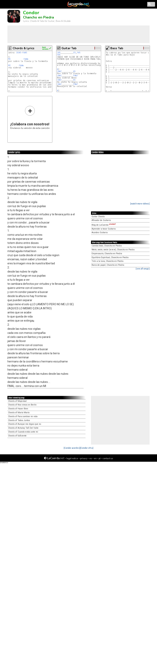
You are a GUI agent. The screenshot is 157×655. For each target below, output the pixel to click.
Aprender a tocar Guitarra (104, 229)
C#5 (59, 52)
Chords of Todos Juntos (19, 420)
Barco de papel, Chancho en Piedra (108, 265)
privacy (83, 458)
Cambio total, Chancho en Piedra (107, 245)
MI (9, 59)
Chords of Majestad (17, 401)
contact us (108, 458)
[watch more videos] (140, 203)
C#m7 (59, 71)
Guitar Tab (69, 48)
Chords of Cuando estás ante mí (23, 432)
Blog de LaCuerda (104, 225)
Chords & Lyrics (23, 48)
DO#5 (18, 52)
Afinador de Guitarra (101, 220)
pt (100, 458)
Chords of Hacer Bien (18, 408)
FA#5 (24, 52)
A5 (74, 71)
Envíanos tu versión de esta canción (30, 117)
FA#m (26, 59)
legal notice (72, 458)
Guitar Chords (98, 216)
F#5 (78, 52)
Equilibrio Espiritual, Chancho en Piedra (110, 257)
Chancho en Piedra (38, 17)
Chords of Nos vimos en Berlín (22, 405)
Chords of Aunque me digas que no (24, 424)
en (95, 458)
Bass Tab (116, 48)
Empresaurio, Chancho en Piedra (107, 253)
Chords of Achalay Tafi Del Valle (23, 428)
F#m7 (75, 75)
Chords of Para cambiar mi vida (22, 416)
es (90, 458)
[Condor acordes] (72, 448)
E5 (74, 52)
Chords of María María (18, 412)
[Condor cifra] (86, 448)
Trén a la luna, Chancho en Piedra (107, 261)
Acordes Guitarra (100, 232)
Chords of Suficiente (17, 435)
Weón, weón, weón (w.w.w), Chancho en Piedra (113, 249)
